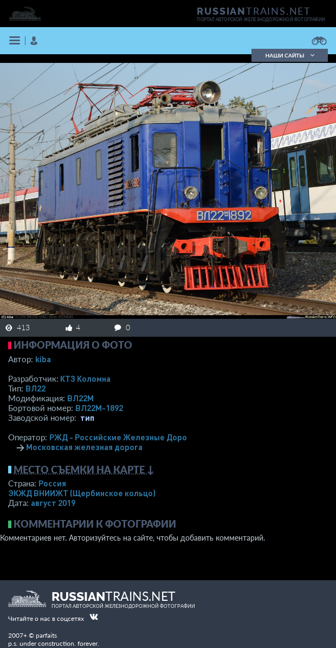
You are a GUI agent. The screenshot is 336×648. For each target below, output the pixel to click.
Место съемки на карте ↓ (84, 470)
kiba (43, 359)
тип (87, 417)
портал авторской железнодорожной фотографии (261, 19)
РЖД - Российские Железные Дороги (122, 437)
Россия (52, 483)
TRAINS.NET (254, 11)
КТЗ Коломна (85, 378)
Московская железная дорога (84, 447)
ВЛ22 (35, 388)
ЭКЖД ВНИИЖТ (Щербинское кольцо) (82, 493)
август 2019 (53, 503)
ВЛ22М (80, 398)
